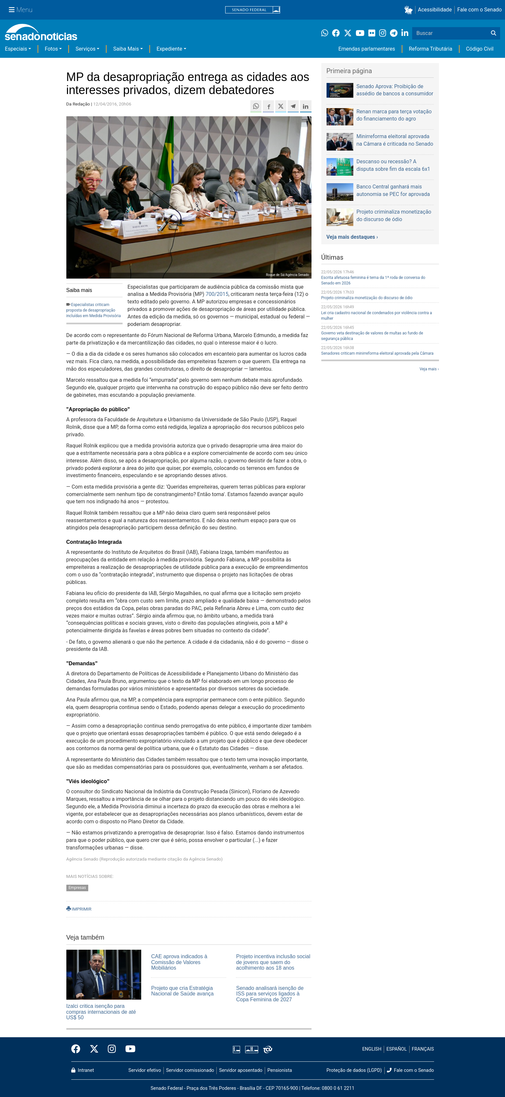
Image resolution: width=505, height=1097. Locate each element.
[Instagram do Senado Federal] (112, 1049)
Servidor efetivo (144, 1070)
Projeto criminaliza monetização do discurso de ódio (367, 298)
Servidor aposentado (240, 1070)
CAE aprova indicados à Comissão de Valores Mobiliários (179, 962)
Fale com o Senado (479, 10)
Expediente (169, 49)
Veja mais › (429, 369)
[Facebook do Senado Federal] (78, 1049)
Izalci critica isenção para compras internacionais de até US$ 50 (101, 1011)
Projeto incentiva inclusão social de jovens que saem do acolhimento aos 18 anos (273, 962)
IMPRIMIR (79, 908)
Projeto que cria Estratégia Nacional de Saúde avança (182, 991)
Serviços (85, 49)
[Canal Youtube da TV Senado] (128, 1049)
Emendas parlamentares (366, 49)
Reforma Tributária (430, 49)
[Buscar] (493, 33)
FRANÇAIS (423, 1049)
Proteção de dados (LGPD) (354, 1070)
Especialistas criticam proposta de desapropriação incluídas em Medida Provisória (93, 310)
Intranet (82, 1070)
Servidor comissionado (190, 1070)
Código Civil (480, 49)
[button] (409, 10)
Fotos (51, 49)
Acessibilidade (435, 10)
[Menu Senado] (20, 10)
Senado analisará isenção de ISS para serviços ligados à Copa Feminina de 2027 (269, 993)
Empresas (77, 887)
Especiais (16, 49)
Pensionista (279, 1070)
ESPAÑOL (396, 1049)
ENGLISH (371, 1049)
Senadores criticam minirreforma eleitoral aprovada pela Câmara (377, 353)
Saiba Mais (126, 49)
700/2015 (217, 294)
